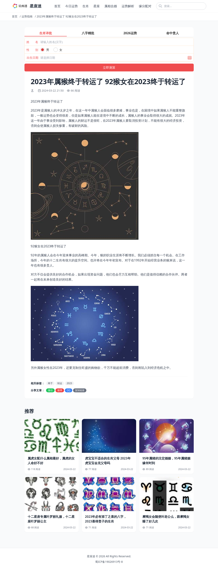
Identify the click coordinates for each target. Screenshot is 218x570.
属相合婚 (110, 6)
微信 (50, 390)
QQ (69, 390)
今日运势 (71, 6)
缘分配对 (145, 6)
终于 (50, 383)
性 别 (32, 50)
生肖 (85, 6)
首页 (57, 6)
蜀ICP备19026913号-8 (109, 562)
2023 (69, 383)
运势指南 (27, 16)
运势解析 (128, 6)
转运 (59, 383)
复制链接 (79, 390)
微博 (59, 390)
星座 (96, 6)
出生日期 (32, 57)
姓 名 (32, 42)
